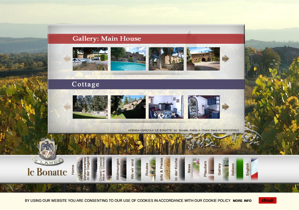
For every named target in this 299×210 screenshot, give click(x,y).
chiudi (268, 200)
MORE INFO (242, 200)
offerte (250, 169)
